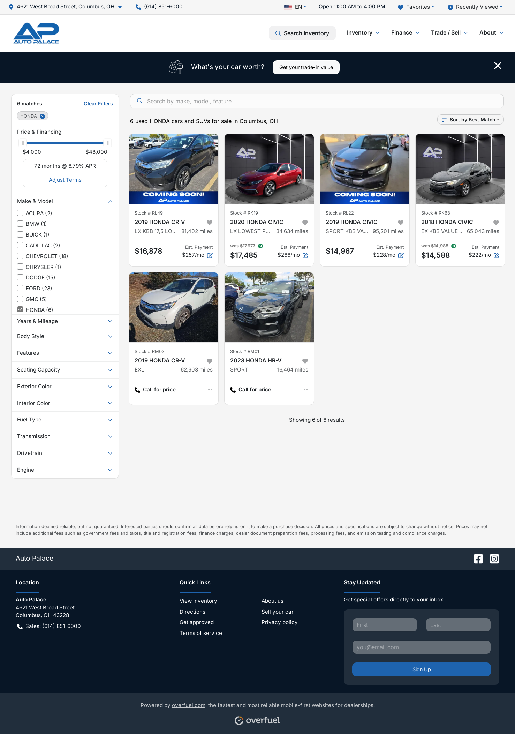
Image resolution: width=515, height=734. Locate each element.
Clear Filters (98, 103)
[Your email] (421, 647)
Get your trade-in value (306, 67)
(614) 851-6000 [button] (159, 6)
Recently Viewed (473, 7)
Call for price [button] (155, 390)
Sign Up (421, 669)
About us (272, 601)
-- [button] (210, 389)
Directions (192, 611)
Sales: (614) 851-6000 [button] (49, 626)
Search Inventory (302, 33)
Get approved (197, 622)
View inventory (198, 601)
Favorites (414, 7)
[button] (68, 7)
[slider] (22, 142)
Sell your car (278, 611)
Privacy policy (280, 622)
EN (293, 6)
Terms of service (201, 633)
